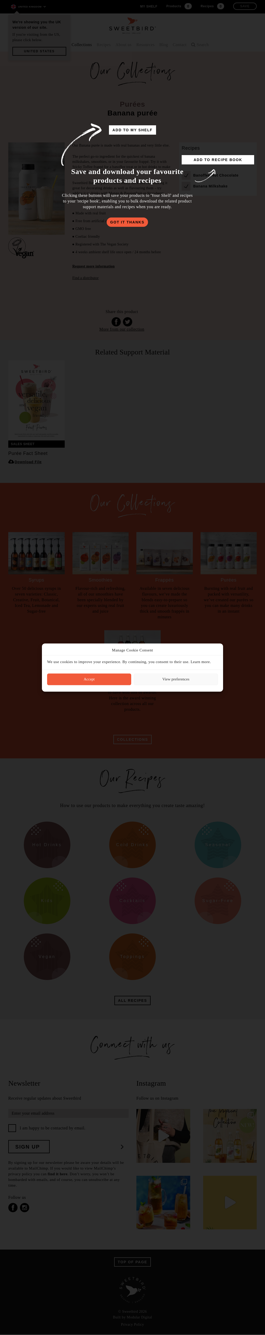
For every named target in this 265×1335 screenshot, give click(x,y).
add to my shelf (133, 130)
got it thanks (127, 222)
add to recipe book (218, 160)
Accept (89, 679)
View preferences (175, 679)
